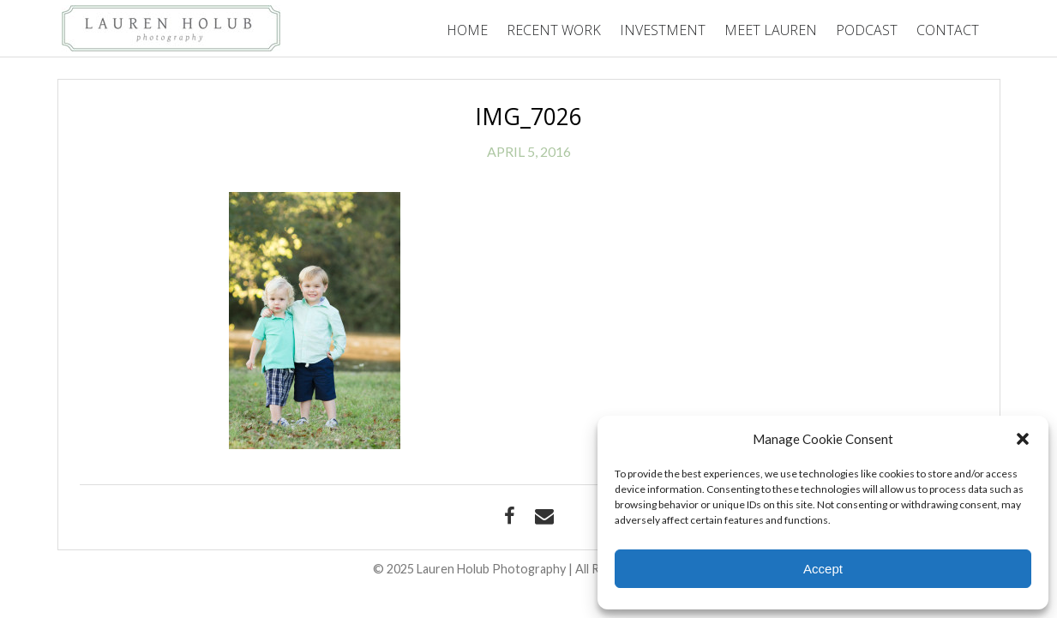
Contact (947, 30)
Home (467, 30)
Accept (823, 568)
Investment (663, 30)
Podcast (867, 30)
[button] (1022, 438)
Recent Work (554, 30)
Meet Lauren (770, 30)
